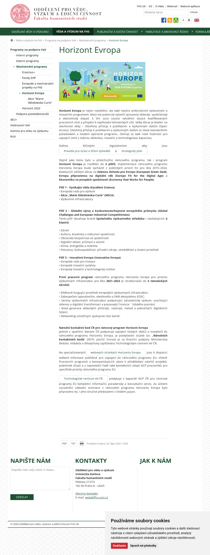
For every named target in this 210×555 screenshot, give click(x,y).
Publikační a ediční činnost (117, 32)
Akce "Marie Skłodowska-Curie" (40, 100)
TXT (73, 443)
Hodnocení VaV (20, 125)
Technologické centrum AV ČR (83, 378)
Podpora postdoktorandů (32, 114)
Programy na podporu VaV (60, 40)
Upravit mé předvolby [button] (143, 545)
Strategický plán (132, 151)
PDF (64, 443)
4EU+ (13, 119)
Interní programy (27, 55)
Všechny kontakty (86, 493)
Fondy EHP (29, 78)
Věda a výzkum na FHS (72, 31)
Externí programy (27, 61)
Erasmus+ (28, 72)
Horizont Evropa (33, 93)
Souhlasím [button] (119, 545)
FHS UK (141, 6)
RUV (13, 136)
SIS (150, 6)
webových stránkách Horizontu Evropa (116, 352)
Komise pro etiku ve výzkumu (29, 131)
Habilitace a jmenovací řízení (167, 32)
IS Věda (159, 6)
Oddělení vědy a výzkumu (30, 32)
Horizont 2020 (31, 108)
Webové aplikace (190, 6)
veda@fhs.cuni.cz (96, 497)
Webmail (172, 6)
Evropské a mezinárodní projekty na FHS (38, 85)
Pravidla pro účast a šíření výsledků (87, 151)
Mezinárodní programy (92, 40)
